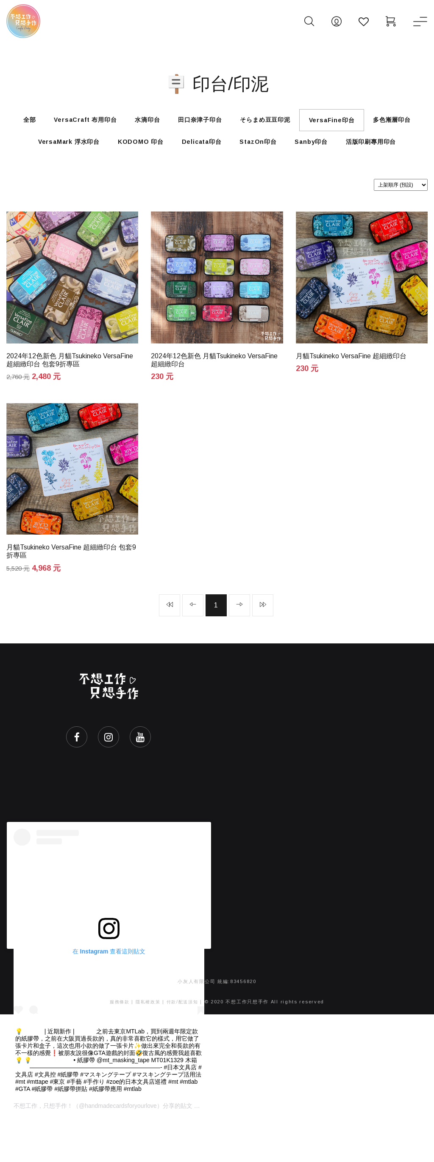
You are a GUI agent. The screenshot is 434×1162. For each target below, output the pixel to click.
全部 (39, 122)
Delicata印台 (267, 150)
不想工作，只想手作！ (43, 1148)
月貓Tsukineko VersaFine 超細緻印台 (351, 394)
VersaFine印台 (378, 123)
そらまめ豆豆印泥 (304, 122)
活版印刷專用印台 (217, 177)
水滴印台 (171, 122)
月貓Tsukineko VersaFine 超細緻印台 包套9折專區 (71, 591)
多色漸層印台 (45, 150)
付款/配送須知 (184, 1044)
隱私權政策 (147, 1044)
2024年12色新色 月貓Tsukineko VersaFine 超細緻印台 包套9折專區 (69, 398)
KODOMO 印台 (199, 150)
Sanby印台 (391, 150)
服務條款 (117, 1044)
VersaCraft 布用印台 (102, 122)
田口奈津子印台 (231, 122)
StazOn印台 (331, 150)
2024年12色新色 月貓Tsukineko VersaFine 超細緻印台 (214, 398)
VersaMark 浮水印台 (119, 150)
